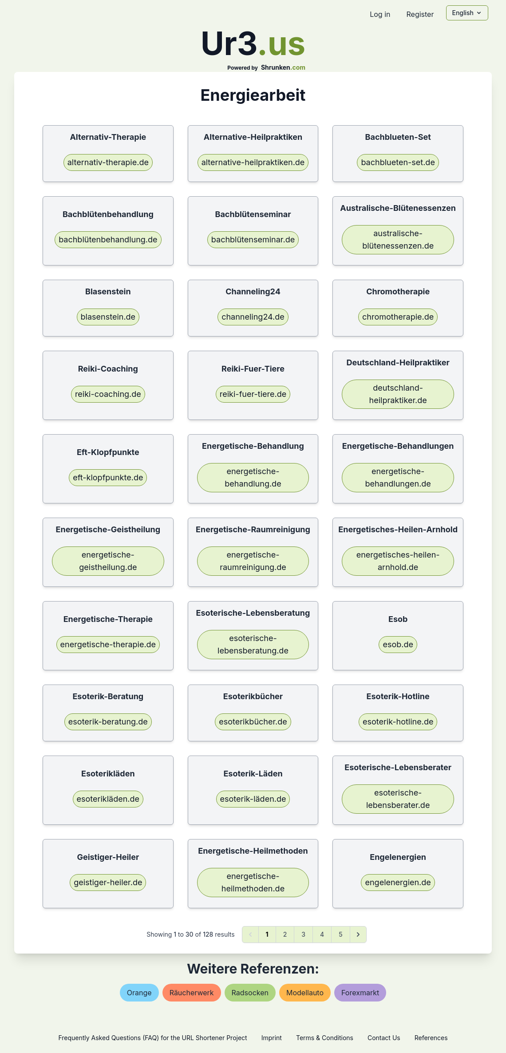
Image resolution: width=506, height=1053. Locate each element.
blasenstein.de (108, 316)
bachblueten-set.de (398, 162)
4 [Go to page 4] (322, 934)
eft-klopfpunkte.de (108, 477)
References (431, 1037)
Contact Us (384, 1037)
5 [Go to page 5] (340, 934)
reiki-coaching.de (108, 394)
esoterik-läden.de (253, 799)
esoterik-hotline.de (398, 721)
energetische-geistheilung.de (108, 561)
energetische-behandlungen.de (398, 477)
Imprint (271, 1037)
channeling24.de (253, 316)
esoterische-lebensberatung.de (253, 644)
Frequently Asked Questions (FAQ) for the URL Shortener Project (152, 1037)
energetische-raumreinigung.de (253, 561)
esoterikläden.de (108, 799)
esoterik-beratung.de (108, 721)
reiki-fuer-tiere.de (253, 394)
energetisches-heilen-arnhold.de (398, 561)
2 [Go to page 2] (285, 934)
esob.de (398, 644)
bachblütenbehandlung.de (108, 239)
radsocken (250, 992)
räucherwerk (192, 992)
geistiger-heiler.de (108, 882)
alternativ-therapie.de (108, 162)
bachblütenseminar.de (253, 239)
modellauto (305, 992)
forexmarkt (360, 992)
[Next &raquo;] (358, 934)
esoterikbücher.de (253, 721)
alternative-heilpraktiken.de (253, 162)
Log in (380, 14)
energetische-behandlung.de (253, 477)
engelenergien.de (398, 882)
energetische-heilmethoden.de (253, 882)
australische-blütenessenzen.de (398, 239)
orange (139, 992)
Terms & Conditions (324, 1037)
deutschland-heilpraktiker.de (398, 394)
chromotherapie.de (398, 316)
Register (420, 14)
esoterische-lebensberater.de (398, 799)
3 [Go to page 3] (303, 934)
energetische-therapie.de (108, 644)
